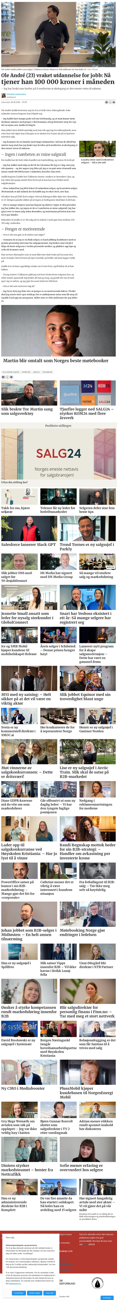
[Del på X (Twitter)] (110, 102)
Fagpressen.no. (14, 1284)
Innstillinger (107, 1298)
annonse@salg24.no (60, 1269)
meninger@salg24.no (62, 1264)
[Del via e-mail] (114, 102)
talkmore (47, 372)
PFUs (85, 1244)
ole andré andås (11, 372)
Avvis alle (49, 1293)
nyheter (26, 372)
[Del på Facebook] (106, 102)
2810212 (36, 372)
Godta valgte (34, 1293)
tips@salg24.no (60, 1259)
